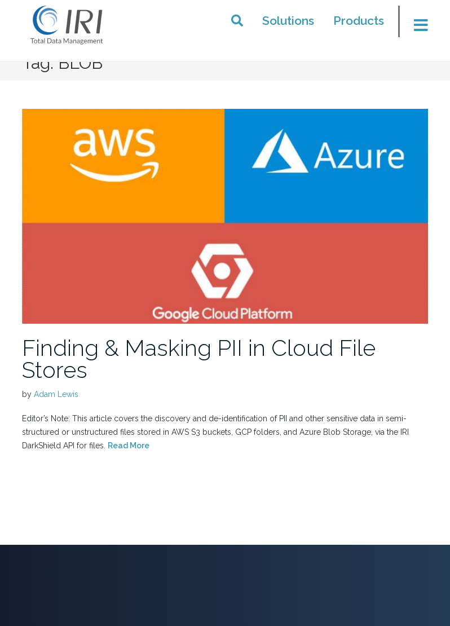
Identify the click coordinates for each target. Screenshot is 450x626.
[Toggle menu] (416, 25)
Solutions (288, 21)
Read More (128, 445)
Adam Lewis (56, 394)
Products (358, 21)
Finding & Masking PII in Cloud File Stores (199, 358)
